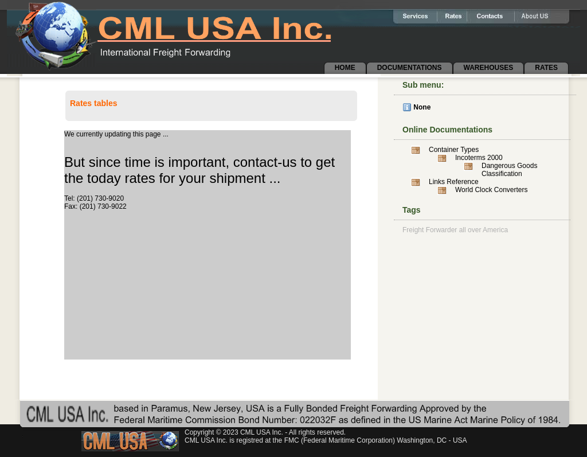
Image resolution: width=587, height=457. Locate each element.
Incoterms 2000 (479, 158)
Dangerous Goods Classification (509, 170)
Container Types (454, 150)
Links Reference (454, 182)
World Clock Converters (491, 190)
